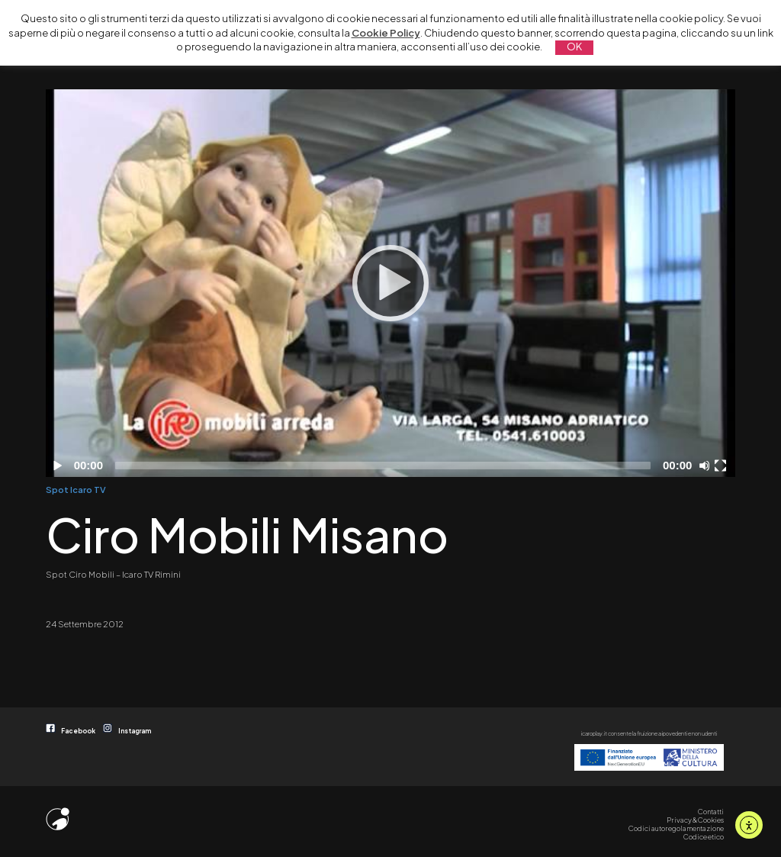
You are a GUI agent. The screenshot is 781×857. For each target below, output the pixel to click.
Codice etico (703, 836)
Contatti (711, 811)
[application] (390, 283)
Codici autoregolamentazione (676, 828)
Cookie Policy (386, 33)
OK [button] (574, 46)
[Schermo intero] (722, 465)
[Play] (390, 283)
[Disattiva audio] (707, 465)
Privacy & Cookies (695, 819)
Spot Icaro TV (76, 489)
